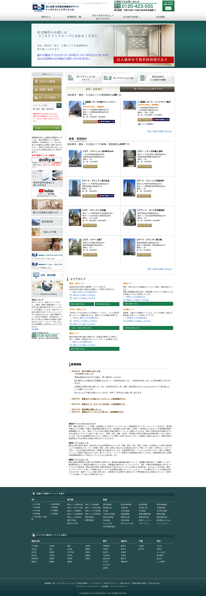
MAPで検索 (47, 81)
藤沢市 (123, 559)
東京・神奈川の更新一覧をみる (160, 269)
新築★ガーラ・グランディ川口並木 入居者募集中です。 (104, 404)
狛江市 (105, 552)
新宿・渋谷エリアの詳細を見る (85, 292)
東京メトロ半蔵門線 (93, 514)
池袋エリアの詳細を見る (135, 297)
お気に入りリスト (110, 583)
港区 (69, 546)
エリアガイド (96, 583)
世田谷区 (34, 559)
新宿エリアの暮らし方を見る (84, 295)
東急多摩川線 (162, 517)
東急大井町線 (108, 517)
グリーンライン (163, 523)
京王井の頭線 (162, 511)
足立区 (69, 549)
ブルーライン (144, 523)
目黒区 (87, 555)
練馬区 (69, 562)
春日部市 (160, 555)
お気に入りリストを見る (47, 127)
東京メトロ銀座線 (92, 505)
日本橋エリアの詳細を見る (136, 318)
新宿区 (52, 559)
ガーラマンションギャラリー (88, 586)
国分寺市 (106, 559)
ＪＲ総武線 (35, 514)
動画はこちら (106, 121)
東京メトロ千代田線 (93, 511)
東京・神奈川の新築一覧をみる (160, 131)
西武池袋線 (107, 505)
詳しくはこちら (90, 121)
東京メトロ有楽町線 (75, 514)
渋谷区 (69, 555)
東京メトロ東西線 (74, 511)
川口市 (159, 546)
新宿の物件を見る (78, 304)
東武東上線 (107, 508)
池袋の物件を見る (131, 304)
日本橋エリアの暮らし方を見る (139, 321)
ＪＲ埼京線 (35, 507)
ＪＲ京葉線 (53, 514)
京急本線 (106, 520)
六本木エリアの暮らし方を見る (85, 321)
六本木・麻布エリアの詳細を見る (86, 318)
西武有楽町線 (126, 505)
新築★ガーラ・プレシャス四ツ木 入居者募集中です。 (103, 412)
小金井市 (106, 555)
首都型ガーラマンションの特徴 (120, 78)
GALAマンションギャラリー (138, 89)
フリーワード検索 (59, 105)
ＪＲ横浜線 (53, 507)
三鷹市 (105, 549)
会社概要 (160, 17)
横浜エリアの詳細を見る (82, 342)
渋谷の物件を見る (103, 304)
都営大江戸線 (72, 523)
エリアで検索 (47, 97)
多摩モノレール (145, 520)
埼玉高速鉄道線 (109, 527)
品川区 (34, 555)
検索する (45, 17)
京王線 (105, 511)
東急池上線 (125, 517)
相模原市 (124, 562)
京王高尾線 (125, 511)
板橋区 (52, 562)
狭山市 (159, 559)
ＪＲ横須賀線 (54, 504)
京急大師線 (125, 520)
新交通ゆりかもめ (163, 520)
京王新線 (142, 511)
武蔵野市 (106, 546)
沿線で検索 (47, 89)
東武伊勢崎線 (162, 505)
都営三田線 (71, 520)
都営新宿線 (89, 520)
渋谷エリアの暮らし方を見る (84, 298)
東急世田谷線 (144, 517)
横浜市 (123, 546)
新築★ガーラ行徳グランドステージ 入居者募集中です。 (104, 399)
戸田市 (159, 549)
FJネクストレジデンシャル (56, 8)
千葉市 (141, 546)
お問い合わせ (168, 5)
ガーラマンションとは (65, 583)
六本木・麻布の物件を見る (81, 328)
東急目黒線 (161, 514)
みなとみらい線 (127, 523)
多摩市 (105, 568)
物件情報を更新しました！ (92, 409)
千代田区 (34, 546)
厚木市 (123, 549)
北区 (51, 549)
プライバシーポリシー (119, 586)
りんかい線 (107, 523)
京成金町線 (161, 508)
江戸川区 (70, 552)
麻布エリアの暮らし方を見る (84, 324)
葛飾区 (87, 549)
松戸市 (141, 549)
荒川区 (34, 552)
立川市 (105, 562)
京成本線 (124, 508)
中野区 (69, 559)
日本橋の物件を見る (132, 328)
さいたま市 (161, 552)
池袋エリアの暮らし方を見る (138, 300)
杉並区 (87, 559)
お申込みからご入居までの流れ (156, 78)
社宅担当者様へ (83, 583)
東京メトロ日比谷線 (93, 508)
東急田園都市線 (145, 514)
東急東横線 (125, 514)
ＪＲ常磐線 (53, 511)
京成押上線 (143, 508)
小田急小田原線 (109, 514)
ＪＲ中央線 (35, 511)
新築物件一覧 (74, 17)
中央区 (52, 546)
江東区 (87, 552)
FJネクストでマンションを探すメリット (84, 78)
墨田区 (52, 552)
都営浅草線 (89, 517)
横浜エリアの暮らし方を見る (84, 345)
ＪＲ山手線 (35, 504)
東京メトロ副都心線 (75, 505)
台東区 (87, 546)
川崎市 (123, 552)
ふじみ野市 (161, 562)
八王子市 (106, 565)
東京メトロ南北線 (74, 517)
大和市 (123, 555)
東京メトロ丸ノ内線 (75, 508)
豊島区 (34, 562)
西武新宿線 (143, 505)
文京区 (34, 549)
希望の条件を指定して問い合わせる (103, 17)
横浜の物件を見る (78, 349)
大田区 (52, 555)
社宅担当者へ (131, 17)
